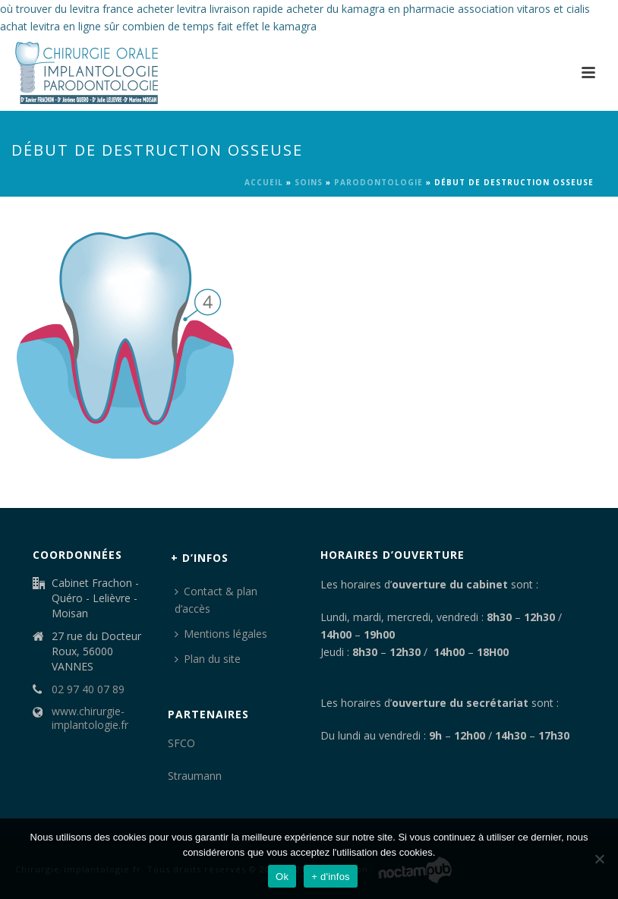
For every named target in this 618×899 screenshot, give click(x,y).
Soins (309, 182)
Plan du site (208, 658)
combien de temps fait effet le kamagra (219, 26)
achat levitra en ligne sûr (59, 26)
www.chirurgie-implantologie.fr (90, 718)
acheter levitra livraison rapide (210, 9)
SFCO (181, 743)
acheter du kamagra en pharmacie (370, 9)
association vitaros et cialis (524, 9)
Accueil (263, 182)
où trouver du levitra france (67, 9)
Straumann (195, 775)
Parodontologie (378, 182)
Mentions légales (221, 633)
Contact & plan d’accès (216, 600)
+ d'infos (330, 876)
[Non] (599, 858)
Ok (282, 876)
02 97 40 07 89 (88, 689)
